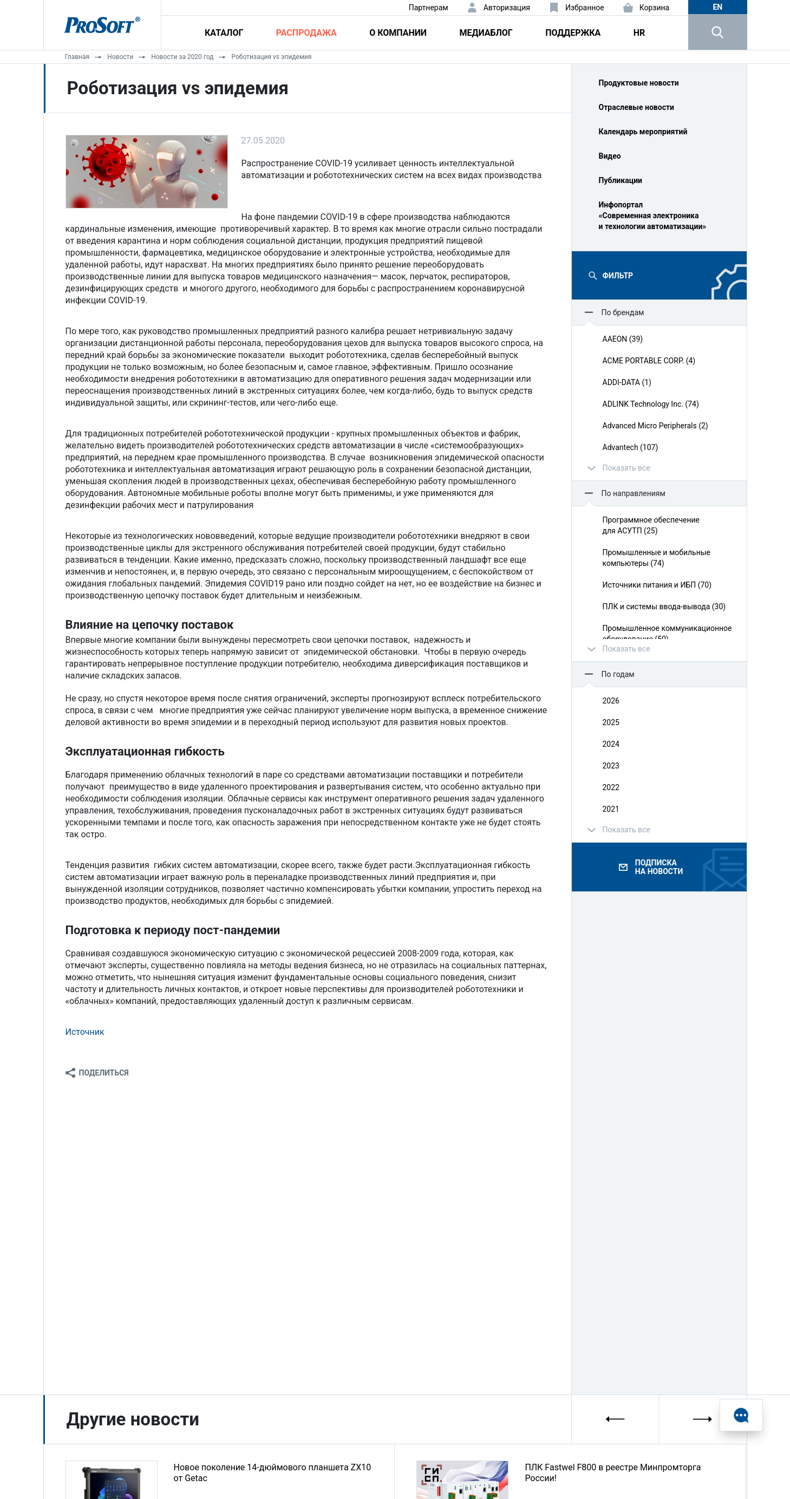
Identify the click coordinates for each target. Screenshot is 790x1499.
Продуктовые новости (639, 83)
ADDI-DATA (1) (627, 382)
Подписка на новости (659, 867)
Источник (85, 1032)
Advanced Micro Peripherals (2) (655, 425)
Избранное (584, 7)
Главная (77, 57)
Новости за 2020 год (182, 57)
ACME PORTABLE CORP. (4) (649, 360)
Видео (610, 156)
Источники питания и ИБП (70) (657, 585)
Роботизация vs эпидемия (271, 57)
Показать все (626, 468)
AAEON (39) (623, 339)
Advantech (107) (630, 447)
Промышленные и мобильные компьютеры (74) (657, 558)
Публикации (621, 180)
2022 (611, 787)
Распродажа (306, 33)
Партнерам (428, 7)
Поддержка (572, 33)
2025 (611, 722)
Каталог (224, 33)
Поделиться (104, 1072)
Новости (120, 57)
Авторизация (507, 7)
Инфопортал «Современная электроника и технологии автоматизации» (653, 215)
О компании (398, 33)
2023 (611, 765)
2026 (611, 700)
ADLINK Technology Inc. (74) (651, 404)
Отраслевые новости (637, 107)
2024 (611, 744)
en (717, 7)
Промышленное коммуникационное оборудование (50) (667, 633)
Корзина (654, 7)
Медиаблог (485, 33)
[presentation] (616, 1419)
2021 (611, 809)
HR (639, 33)
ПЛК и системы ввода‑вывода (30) (664, 606)
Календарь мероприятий (643, 131)
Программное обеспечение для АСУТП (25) (651, 525)
